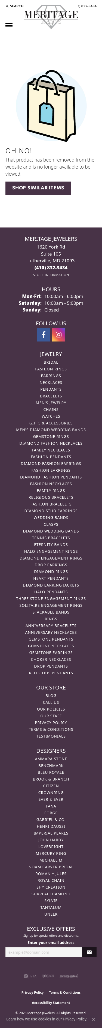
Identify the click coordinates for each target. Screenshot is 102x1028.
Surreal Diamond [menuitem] (51, 893)
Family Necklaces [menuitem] (51, 450)
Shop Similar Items (38, 188)
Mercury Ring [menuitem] (51, 853)
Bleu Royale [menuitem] (51, 772)
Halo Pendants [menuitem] (51, 591)
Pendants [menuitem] (50, 389)
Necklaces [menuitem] (51, 382)
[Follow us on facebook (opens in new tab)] (43, 334)
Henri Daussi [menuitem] (51, 826)
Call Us (51, 702)
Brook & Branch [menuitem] (51, 779)
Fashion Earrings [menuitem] (50, 470)
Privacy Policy (51, 722)
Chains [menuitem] (50, 409)
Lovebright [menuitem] (51, 846)
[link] (84, 6)
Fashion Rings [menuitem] (51, 368)
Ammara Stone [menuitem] (51, 758)
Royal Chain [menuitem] (51, 880)
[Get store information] (51, 275)
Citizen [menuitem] (51, 785)
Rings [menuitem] (51, 618)
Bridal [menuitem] (51, 362)
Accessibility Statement (51, 1002)
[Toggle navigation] (9, 25)
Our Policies (51, 709)
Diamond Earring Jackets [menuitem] (51, 585)
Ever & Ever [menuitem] (51, 799)
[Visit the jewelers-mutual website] (69, 976)
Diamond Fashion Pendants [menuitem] (51, 477)
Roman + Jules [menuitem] (50, 873)
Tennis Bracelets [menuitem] (51, 537)
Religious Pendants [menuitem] (51, 672)
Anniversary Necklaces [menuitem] (51, 632)
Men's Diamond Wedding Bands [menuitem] (51, 429)
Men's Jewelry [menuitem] (51, 402)
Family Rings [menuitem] (51, 490)
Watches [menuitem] (51, 416)
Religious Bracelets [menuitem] (51, 497)
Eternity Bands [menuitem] (51, 544)
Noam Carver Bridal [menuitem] (51, 866)
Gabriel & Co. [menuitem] (51, 819)
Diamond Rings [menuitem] (51, 571)
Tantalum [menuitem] (51, 907)
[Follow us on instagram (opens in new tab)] (58, 334)
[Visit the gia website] (30, 976)
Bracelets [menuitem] (51, 396)
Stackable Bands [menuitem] (50, 612)
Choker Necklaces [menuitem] (51, 659)
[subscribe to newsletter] (89, 952)
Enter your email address (51, 942)
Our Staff (51, 715)
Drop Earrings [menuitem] (51, 564)
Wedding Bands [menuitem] (51, 517)
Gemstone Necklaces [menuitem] (51, 645)
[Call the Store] (51, 267)
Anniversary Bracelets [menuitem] (51, 625)
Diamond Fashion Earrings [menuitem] (51, 463)
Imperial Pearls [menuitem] (50, 833)
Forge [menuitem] (51, 812)
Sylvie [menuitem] (50, 900)
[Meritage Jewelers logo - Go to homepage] (51, 17)
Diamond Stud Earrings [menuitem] (51, 510)
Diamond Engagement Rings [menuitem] (51, 558)
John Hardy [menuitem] (51, 839)
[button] (14, 6)
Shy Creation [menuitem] (51, 887)
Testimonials (51, 736)
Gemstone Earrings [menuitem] (51, 652)
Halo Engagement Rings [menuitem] (51, 551)
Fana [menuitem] (51, 806)
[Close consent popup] (93, 1019)
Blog (50, 695)
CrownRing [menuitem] (51, 792)
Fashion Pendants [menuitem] (51, 456)
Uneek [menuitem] (51, 914)
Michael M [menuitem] (50, 860)
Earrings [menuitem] (51, 375)
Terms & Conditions (51, 729)
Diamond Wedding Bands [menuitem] (51, 531)
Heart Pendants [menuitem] (51, 578)
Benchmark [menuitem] (51, 765)
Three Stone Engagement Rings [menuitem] (51, 598)
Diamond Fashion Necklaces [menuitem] (50, 443)
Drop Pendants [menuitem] (51, 666)
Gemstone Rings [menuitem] (51, 436)
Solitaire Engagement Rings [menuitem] (51, 605)
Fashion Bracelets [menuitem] (51, 504)
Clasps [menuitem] (51, 524)
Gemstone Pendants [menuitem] (51, 639)
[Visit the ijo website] (48, 976)
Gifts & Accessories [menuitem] (51, 423)
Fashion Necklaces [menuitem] (51, 483)
